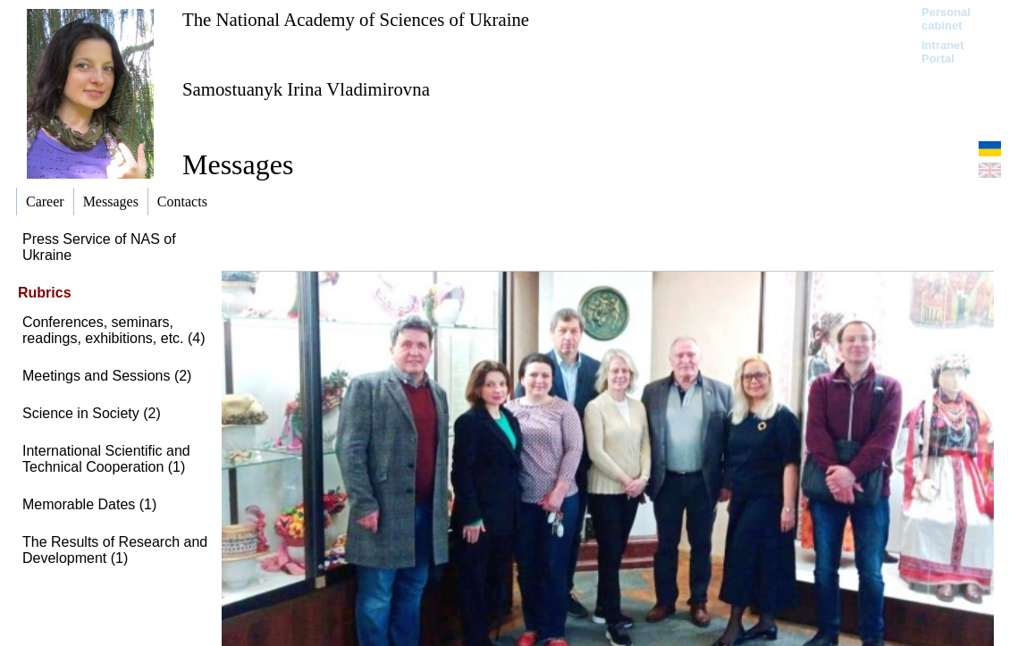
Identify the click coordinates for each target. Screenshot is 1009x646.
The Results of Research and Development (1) (114, 550)
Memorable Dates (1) (89, 504)
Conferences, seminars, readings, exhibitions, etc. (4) (114, 330)
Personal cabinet (946, 18)
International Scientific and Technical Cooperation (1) (106, 458)
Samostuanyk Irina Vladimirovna (306, 89)
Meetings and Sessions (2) (106, 375)
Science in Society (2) (91, 413)
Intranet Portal (942, 51)
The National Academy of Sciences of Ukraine (355, 19)
